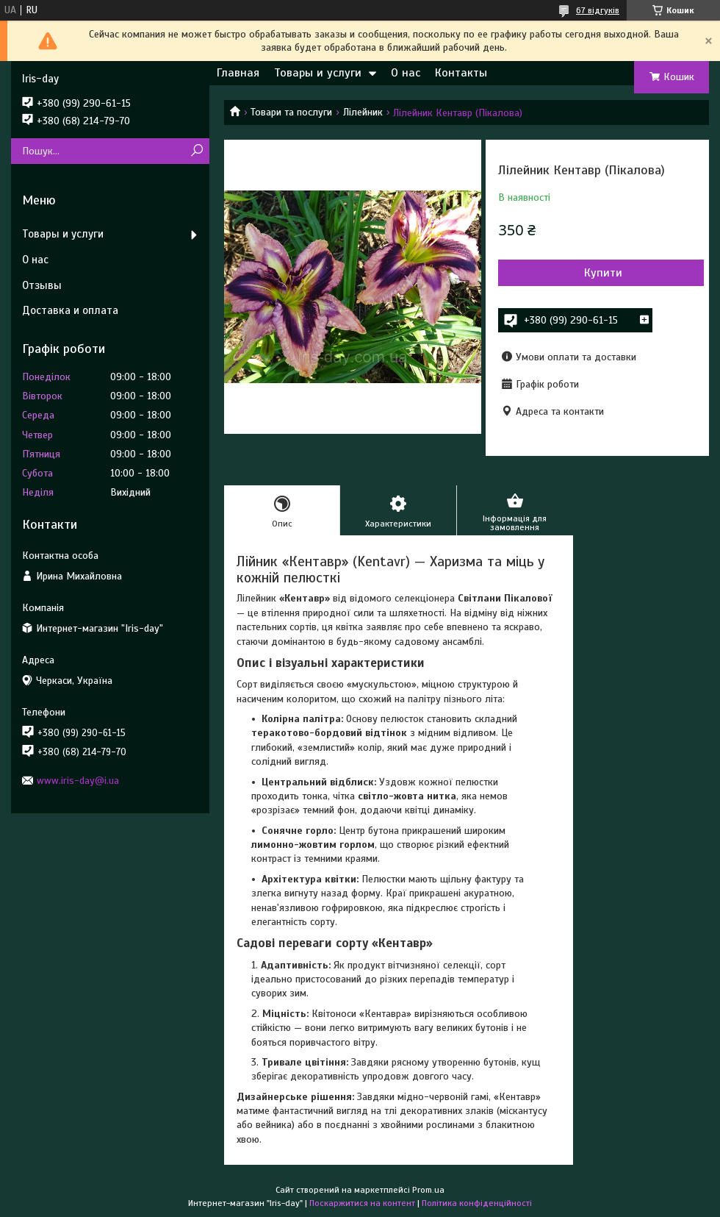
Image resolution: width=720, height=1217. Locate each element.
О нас (405, 72)
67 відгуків (597, 10)
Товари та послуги (291, 112)
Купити (603, 272)
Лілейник (363, 112)
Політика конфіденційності (477, 1203)
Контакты (461, 72)
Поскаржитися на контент (362, 1203)
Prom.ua (428, 1190)
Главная (238, 72)
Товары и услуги (317, 72)
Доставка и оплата (70, 310)
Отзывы (42, 285)
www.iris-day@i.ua (78, 780)
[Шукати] (196, 151)
